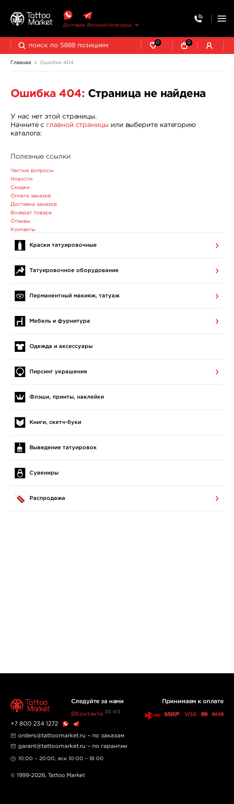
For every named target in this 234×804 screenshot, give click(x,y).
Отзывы (20, 221)
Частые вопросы (32, 170)
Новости (22, 179)
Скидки (20, 187)
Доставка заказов (34, 204)
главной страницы (77, 125)
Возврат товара (31, 212)
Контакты (23, 229)
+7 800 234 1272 (34, 723)
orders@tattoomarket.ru (51, 735)
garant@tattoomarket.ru (51, 746)
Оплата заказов (31, 196)
